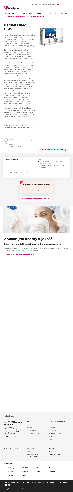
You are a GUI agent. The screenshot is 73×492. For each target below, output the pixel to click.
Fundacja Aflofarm (11, 448)
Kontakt (51, 13)
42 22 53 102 (8, 427)
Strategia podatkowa (34, 433)
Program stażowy (33, 457)
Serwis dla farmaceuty (58, 483)
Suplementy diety (55, 433)
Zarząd (29, 425)
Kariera (37, 13)
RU (66, 13)
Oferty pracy (31, 448)
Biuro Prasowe (54, 455)
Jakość (24, 13)
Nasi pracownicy (33, 454)
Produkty (16, 13)
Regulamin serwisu (12, 483)
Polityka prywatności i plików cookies (35, 483)
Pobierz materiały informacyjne (52, 150)
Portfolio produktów (15, 16)
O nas (7, 13)
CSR (44, 13)
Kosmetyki (52, 430)
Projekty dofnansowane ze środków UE (45, 4)
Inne (50, 439)
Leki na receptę (54, 425)
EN (62, 13)
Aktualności (31, 430)
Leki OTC (52, 428)
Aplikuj (29, 451)
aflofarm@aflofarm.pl (10, 429)
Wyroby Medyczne (36, 16)
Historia (30, 428)
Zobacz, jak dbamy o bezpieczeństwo (19, 255)
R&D (30, 13)
